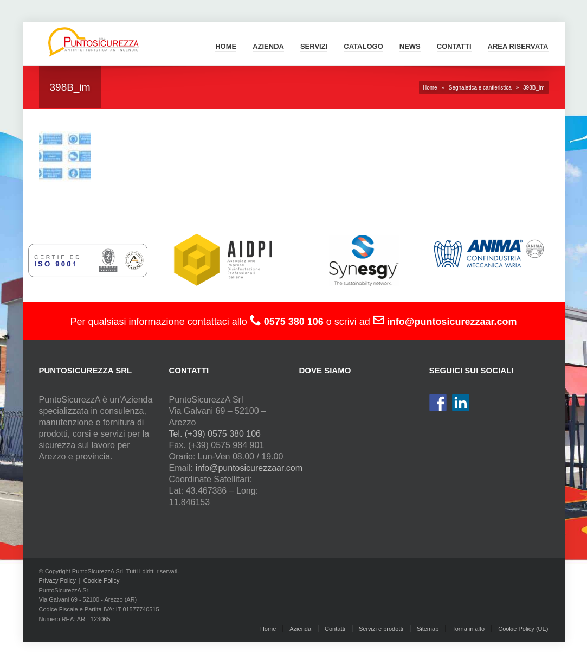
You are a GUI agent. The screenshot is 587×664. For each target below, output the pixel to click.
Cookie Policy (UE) (523, 628)
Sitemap (427, 628)
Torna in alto (468, 628)
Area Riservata (518, 46)
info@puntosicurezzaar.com (248, 468)
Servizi (313, 46)
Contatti (454, 46)
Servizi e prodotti (381, 628)
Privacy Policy (57, 580)
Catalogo (363, 46)
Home (225, 46)
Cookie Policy (101, 580)
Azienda (268, 46)
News (410, 46)
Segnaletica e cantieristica (480, 88)
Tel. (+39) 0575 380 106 (215, 433)
